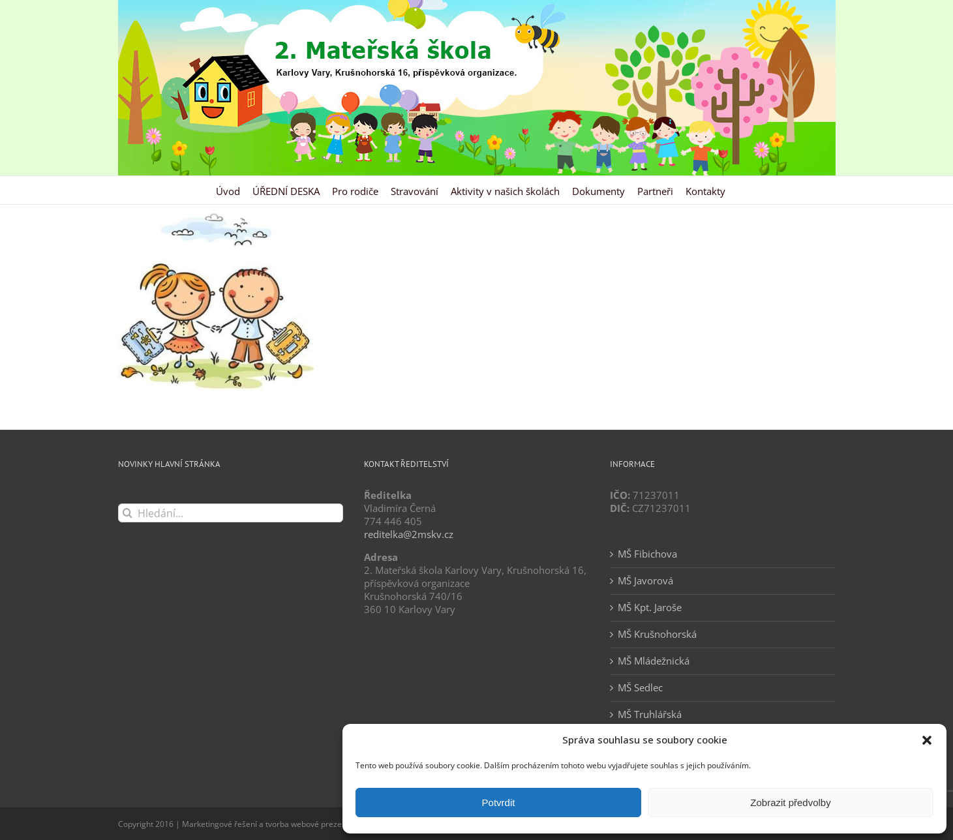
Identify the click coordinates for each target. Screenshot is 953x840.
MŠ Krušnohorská (657, 634)
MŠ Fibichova (647, 554)
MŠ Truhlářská (650, 714)
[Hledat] (127, 512)
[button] (926, 740)
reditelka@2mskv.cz (408, 534)
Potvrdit (498, 802)
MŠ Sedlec (640, 688)
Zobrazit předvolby (790, 802)
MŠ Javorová (645, 581)
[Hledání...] (230, 512)
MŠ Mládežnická (653, 661)
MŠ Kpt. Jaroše (650, 607)
